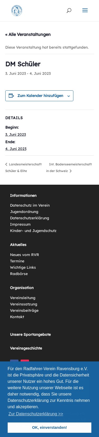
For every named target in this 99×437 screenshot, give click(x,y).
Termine (17, 261)
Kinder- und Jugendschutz (33, 230)
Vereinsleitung (22, 297)
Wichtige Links (23, 267)
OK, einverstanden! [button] (49, 427)
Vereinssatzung (23, 304)
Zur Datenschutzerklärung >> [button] (35, 414)
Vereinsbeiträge (24, 310)
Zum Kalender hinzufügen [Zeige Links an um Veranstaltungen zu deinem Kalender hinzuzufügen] (40, 95)
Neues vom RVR (24, 254)
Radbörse (19, 273)
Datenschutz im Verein (30, 205)
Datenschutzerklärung (29, 218)
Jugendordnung (24, 211)
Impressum (20, 224)
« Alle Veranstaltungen (28, 34)
